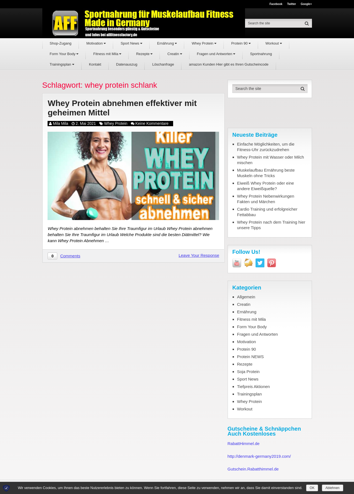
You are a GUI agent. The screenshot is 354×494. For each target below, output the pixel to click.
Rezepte (144, 54)
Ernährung (167, 43)
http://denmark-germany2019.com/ (259, 456)
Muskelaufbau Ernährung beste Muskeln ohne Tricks (266, 173)
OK (312, 488)
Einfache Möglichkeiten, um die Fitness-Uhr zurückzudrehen (266, 147)
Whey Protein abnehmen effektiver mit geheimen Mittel (123, 108)
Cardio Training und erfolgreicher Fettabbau (267, 212)
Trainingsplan (62, 64)
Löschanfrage (163, 64)
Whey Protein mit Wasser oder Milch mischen (270, 160)
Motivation (96, 43)
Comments (70, 256)
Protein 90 (241, 43)
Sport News (131, 43)
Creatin (174, 54)
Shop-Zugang (61, 43)
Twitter (291, 4)
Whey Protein (204, 43)
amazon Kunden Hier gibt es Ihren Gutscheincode (229, 64)
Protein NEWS (250, 356)
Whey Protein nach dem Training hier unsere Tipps (271, 225)
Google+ (306, 4)
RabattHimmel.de (244, 443)
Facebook (275, 4)
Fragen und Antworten (216, 54)
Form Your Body (64, 54)
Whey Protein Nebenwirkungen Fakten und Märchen (265, 199)
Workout (274, 43)
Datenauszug (126, 64)
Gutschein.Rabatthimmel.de (253, 469)
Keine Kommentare (152, 123)
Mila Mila (60, 123)
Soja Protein (248, 371)
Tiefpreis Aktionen (253, 386)
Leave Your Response (199, 255)
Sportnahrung (261, 54)
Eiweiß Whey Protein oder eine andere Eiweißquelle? (265, 186)
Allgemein (246, 296)
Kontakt (95, 64)
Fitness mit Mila (107, 54)
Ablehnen (333, 488)
